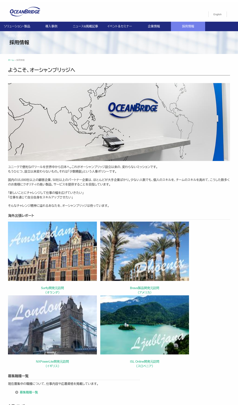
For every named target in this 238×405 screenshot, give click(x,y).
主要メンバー (144, 294)
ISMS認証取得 (142, 370)
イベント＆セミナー (119, 24)
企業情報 (154, 24)
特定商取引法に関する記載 (173, 370)
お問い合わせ (17, 34)
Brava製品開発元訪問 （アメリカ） (89, 242)
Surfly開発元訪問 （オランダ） (35, 242)
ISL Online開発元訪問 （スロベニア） (199, 242)
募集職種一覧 (30, 290)
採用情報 (188, 24)
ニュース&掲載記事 (85, 24)
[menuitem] (217, 12)
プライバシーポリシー (79, 370)
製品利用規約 (133, 374)
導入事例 (51, 24)
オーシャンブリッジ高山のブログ (165, 374)
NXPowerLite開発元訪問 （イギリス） (144, 242)
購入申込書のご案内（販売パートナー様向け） (93, 374)
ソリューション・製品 (17, 24)
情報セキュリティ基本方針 (113, 370)
